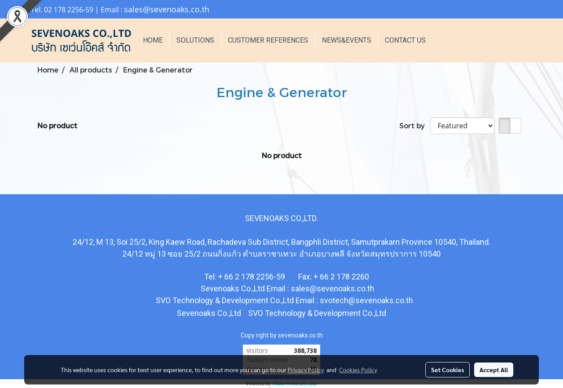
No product (57, 125)
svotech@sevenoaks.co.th (366, 300)
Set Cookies (447, 369)
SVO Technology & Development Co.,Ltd (316, 313)
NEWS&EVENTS (346, 40)
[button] (445, 40)
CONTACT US (405, 40)
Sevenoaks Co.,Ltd (209, 313)
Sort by (414, 125)
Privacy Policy (306, 369)
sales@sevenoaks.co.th (166, 9)
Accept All (493, 369)
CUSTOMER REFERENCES (268, 40)
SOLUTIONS (195, 40)
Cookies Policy (358, 369)
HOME (153, 40)
